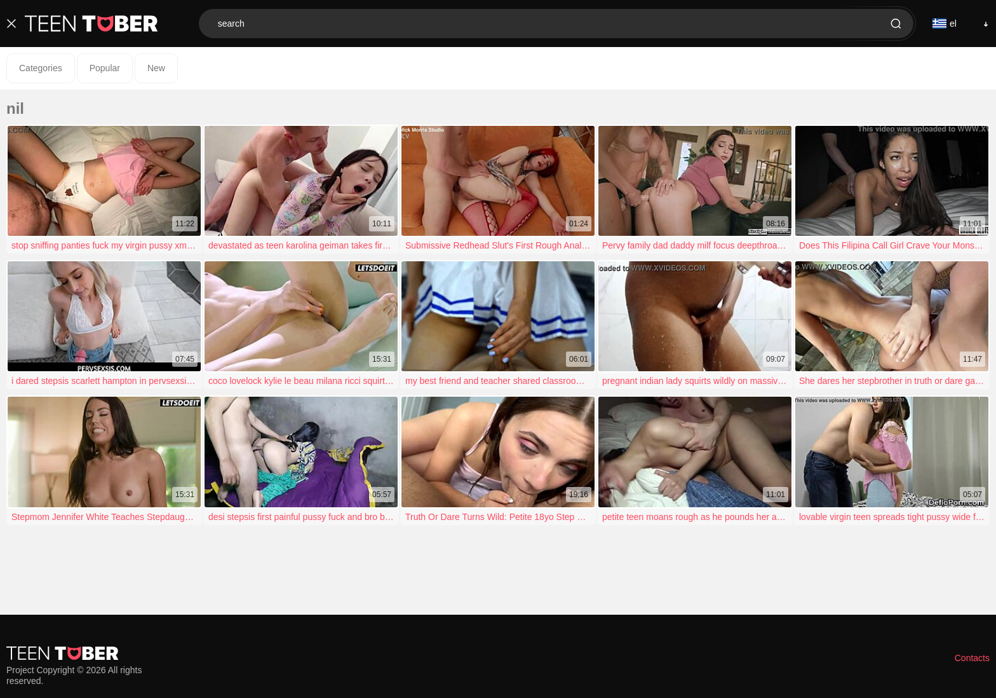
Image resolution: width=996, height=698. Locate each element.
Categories (40, 68)
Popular (105, 68)
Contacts (972, 658)
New (156, 68)
